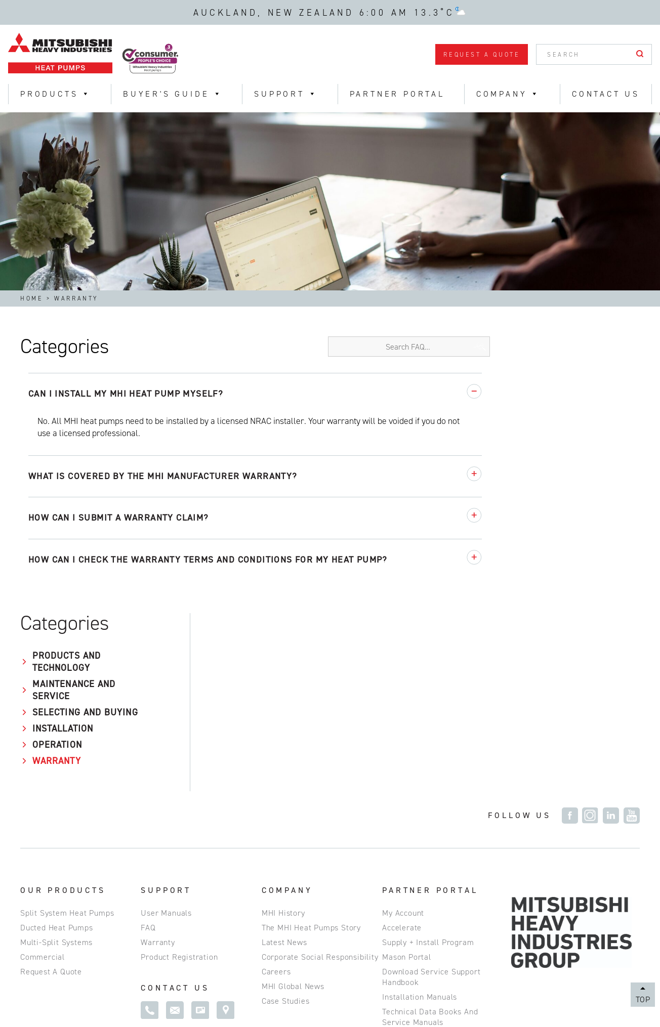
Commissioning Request (426, 917)
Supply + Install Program (428, 764)
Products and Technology (60, 385)
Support (286, 94)
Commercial (42, 779)
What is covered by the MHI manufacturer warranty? (322, 476)
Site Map (118, 995)
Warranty (50, 496)
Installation (56, 464)
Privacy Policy (54, 995)
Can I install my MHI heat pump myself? (284, 394)
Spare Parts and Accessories (435, 858)
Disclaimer (172, 995)
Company (287, 712)
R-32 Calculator (411, 888)
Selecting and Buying (60, 442)
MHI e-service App (416, 873)
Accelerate (402, 749)
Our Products (63, 712)
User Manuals (166, 735)
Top (643, 999)
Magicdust (621, 1003)
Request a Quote (481, 55)
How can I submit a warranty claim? (277, 517)
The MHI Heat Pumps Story (311, 749)
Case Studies (286, 823)
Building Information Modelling (439, 932)
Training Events (411, 902)
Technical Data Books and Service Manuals (430, 838)
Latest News (284, 764)
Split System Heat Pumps (67, 735)
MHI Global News (293, 808)
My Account (403, 735)
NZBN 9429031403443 (252, 995)
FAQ (148, 749)
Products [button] (56, 94)
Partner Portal (397, 94)
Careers (276, 793)
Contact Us (606, 94)
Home (31, 298)
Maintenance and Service (67, 413)
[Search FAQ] (559, 346)
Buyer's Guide (173, 94)
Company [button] (508, 94)
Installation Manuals (419, 819)
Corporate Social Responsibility (320, 779)
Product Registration (179, 779)
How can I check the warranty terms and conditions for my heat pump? (367, 559)
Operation (51, 480)
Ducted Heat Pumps (56, 749)
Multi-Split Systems (56, 764)
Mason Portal (406, 779)
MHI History (283, 735)
